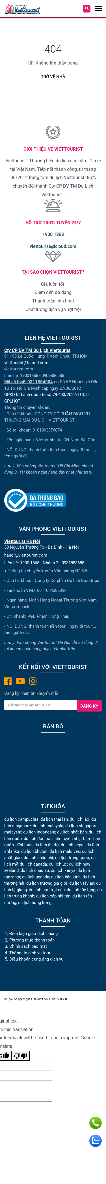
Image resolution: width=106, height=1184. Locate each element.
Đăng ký (89, 706)
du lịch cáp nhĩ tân (53, 896)
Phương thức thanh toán (32, 940)
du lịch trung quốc (72, 857)
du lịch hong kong (34, 902)
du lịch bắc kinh (66, 877)
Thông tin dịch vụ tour (29, 952)
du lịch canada (33, 864)
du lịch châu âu (35, 870)
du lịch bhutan (34, 851)
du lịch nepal (73, 844)
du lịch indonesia (39, 832)
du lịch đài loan (38, 838)
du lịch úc (58, 864)
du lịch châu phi (38, 857)
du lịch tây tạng (81, 889)
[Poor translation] (21, 1056)
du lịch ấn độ (46, 844)
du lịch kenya (63, 870)
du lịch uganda (35, 877)
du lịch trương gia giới (46, 883)
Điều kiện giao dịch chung (33, 933)
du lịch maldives (64, 851)
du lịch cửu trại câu (47, 889)
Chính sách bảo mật (28, 946)
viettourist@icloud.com (53, 246)
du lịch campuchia (21, 819)
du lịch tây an (81, 883)
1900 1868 (53, 234)
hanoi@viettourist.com (25, 555)
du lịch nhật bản (72, 832)
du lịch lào (79, 819)
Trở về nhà (53, 76)
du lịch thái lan (54, 819)
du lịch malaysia (48, 825)
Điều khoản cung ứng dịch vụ (36, 959)
